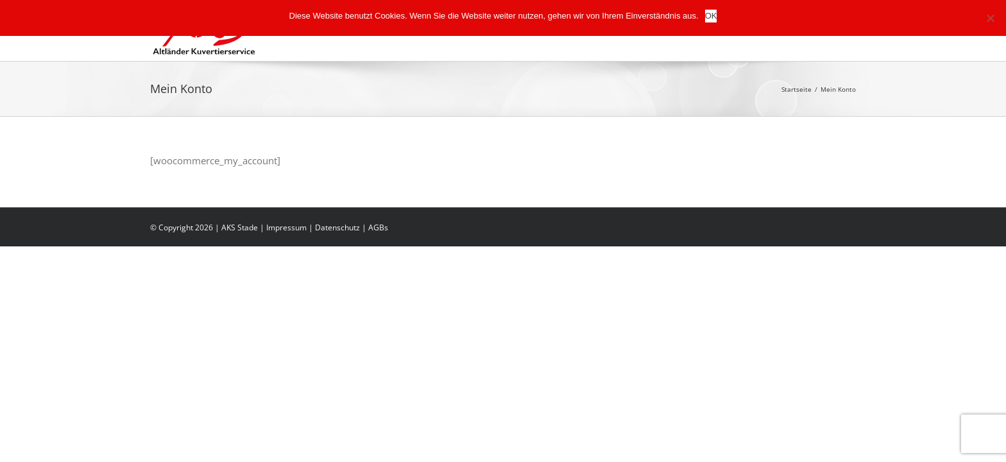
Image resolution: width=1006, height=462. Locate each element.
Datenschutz (337, 227)
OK (711, 16)
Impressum (286, 227)
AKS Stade (239, 227)
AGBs (378, 227)
